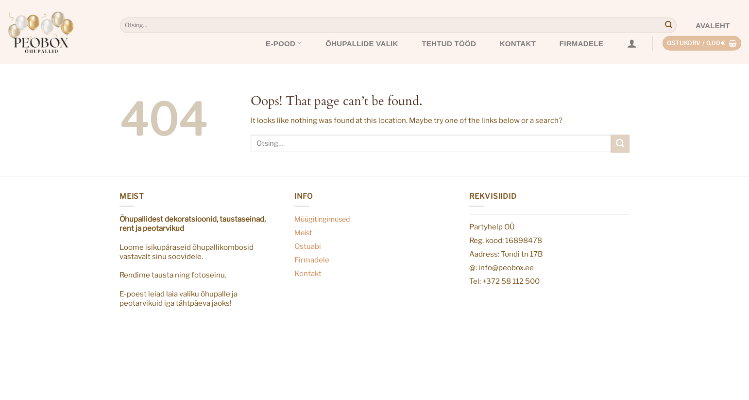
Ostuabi (307, 246)
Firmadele (581, 43)
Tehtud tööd (449, 43)
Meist (303, 232)
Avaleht (713, 25)
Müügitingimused (322, 219)
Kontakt (518, 43)
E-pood (284, 43)
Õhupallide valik (361, 43)
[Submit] (668, 25)
